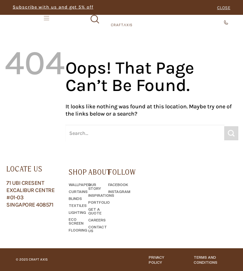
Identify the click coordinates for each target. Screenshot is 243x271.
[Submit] (231, 133)
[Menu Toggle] (47, 22)
